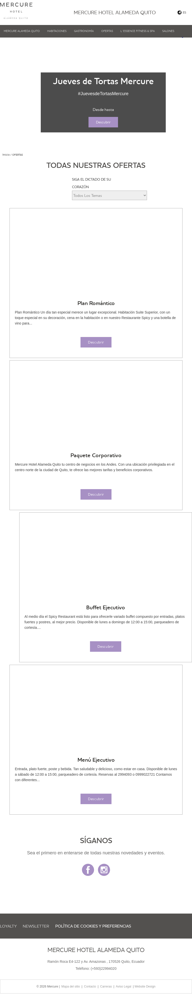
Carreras (106, 986)
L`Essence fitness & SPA (137, 31)
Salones (168, 31)
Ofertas (107, 31)
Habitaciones (56, 31)
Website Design (145, 986)
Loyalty (8, 926)
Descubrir (103, 122)
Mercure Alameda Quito (22, 31)
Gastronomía (84, 31)
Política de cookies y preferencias (93, 926)
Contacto (90, 986)
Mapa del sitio (71, 986)
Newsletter (36, 926)
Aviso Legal (123, 986)
